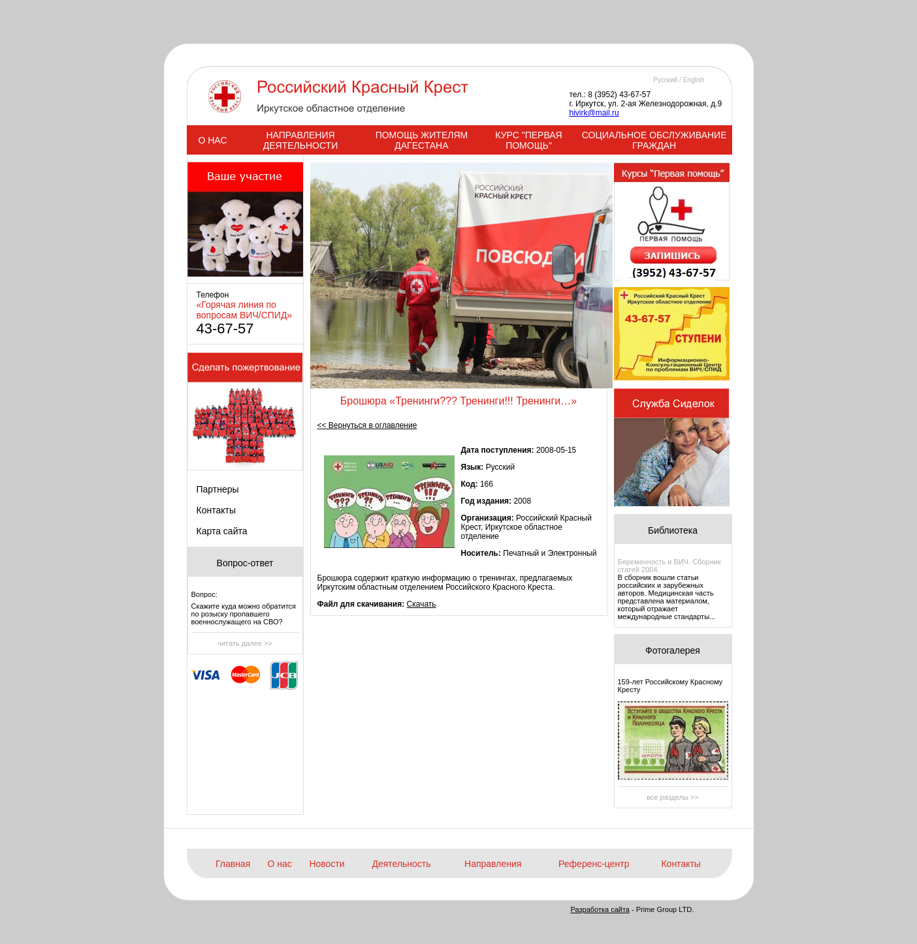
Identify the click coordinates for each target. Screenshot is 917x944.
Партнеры (218, 489)
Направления (492, 864)
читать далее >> (244, 643)
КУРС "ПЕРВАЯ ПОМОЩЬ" (528, 140)
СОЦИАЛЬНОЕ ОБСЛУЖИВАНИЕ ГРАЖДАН (654, 140)
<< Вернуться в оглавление (367, 425)
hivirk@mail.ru (594, 112)
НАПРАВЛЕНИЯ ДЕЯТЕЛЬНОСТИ (300, 140)
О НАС (212, 140)
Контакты (216, 510)
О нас (280, 864)
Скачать (421, 604)
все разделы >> (673, 797)
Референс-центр (593, 864)
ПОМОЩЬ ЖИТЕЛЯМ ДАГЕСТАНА (422, 140)
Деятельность (401, 864)
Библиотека (673, 530)
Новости (326, 864)
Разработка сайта (600, 909)
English (694, 80)
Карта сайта (222, 531)
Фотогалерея (672, 650)
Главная (233, 864)
